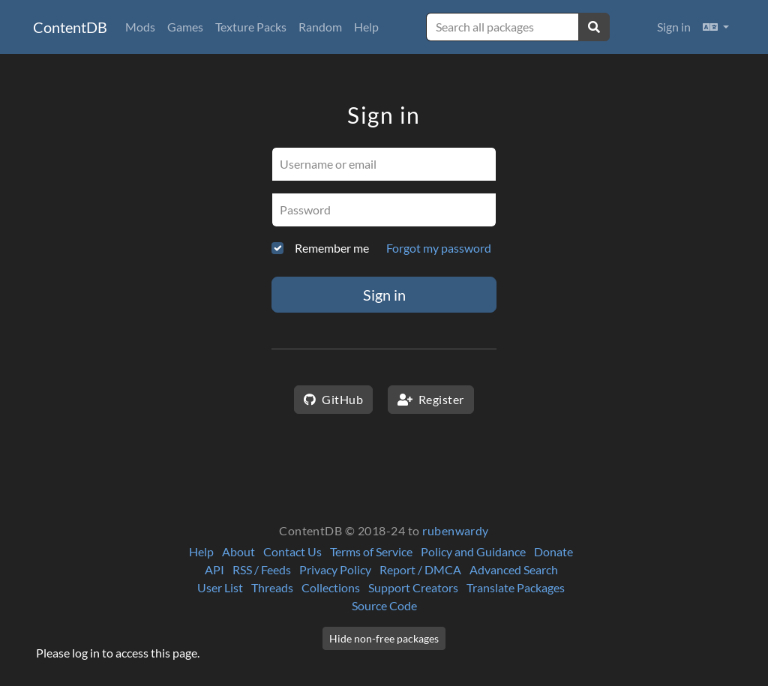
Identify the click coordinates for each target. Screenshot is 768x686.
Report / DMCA (420, 569)
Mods (140, 26)
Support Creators (413, 587)
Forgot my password (438, 248)
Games (185, 26)
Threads (272, 587)
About (238, 551)
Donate (553, 551)
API (214, 569)
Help (366, 26)
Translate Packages (515, 587)
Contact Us (292, 551)
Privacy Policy (335, 569)
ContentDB (70, 27)
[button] (716, 27)
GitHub (333, 399)
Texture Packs (250, 26)
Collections (331, 587)
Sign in (674, 26)
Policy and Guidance (473, 551)
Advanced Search (514, 569)
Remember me (332, 248)
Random (320, 26)
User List (220, 587)
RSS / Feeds (261, 569)
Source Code (384, 605)
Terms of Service (371, 551)
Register (431, 399)
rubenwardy (455, 530)
